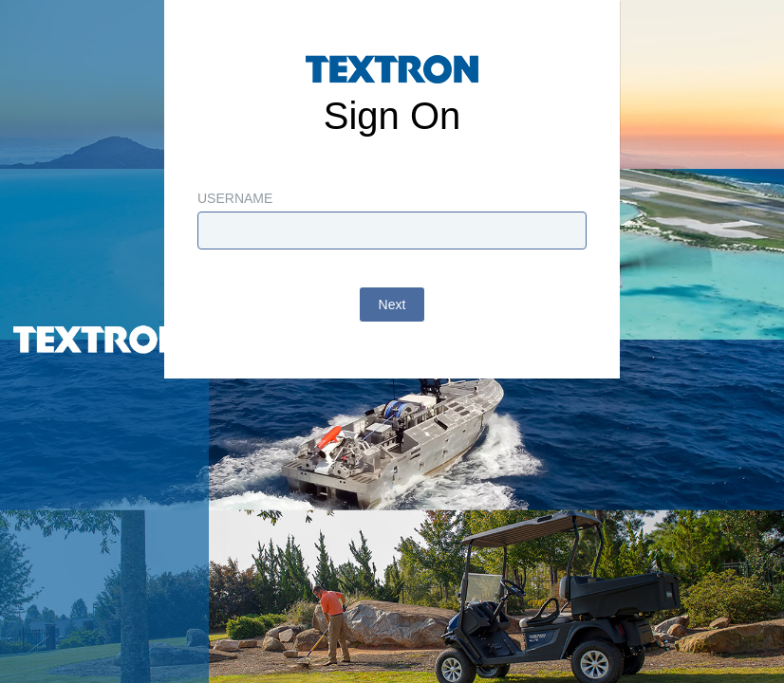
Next (392, 304)
